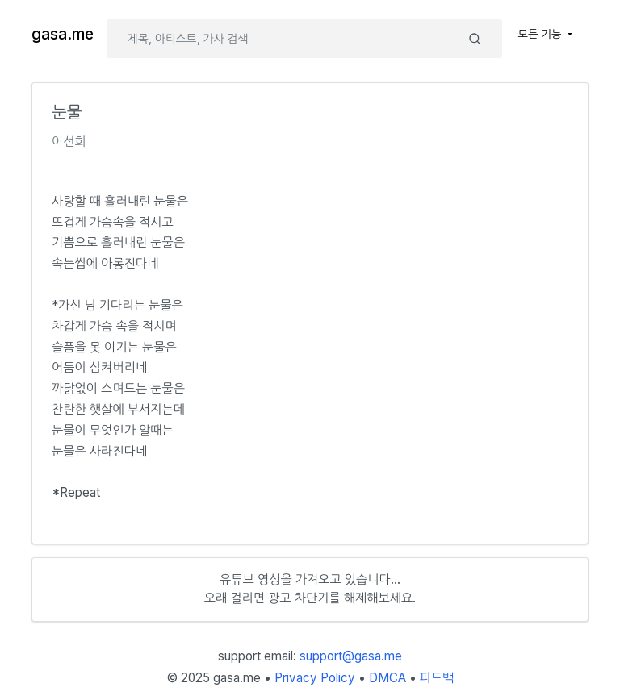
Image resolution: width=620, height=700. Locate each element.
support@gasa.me (351, 656)
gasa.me (62, 34)
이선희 (69, 141)
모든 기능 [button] (541, 33)
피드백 (437, 677)
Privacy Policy (314, 677)
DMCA (387, 677)
